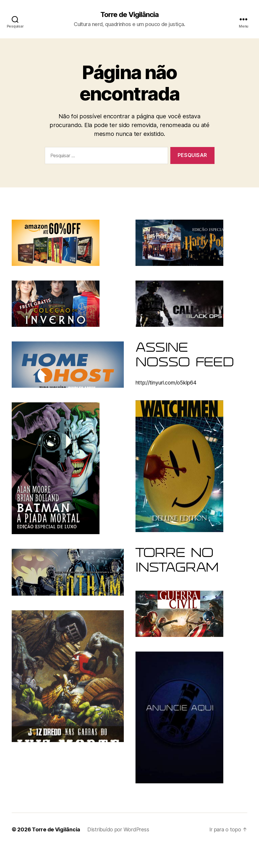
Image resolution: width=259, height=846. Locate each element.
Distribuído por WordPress (118, 829)
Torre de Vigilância (129, 14)
